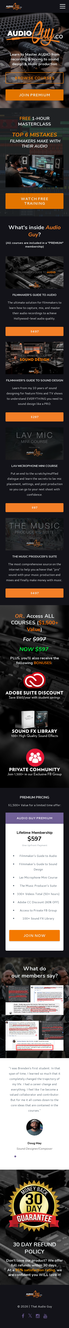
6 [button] (43, 1156)
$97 (34, 507)
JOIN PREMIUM (34, 94)
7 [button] (48, 1156)
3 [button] (26, 1156)
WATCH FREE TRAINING (34, 201)
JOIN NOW (34, 935)
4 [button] (32, 1156)
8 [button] (54, 1156)
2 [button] (21, 1156)
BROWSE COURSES (34, 77)
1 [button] (15, 1156)
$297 (35, 417)
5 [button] (37, 1156)
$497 (34, 331)
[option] (34, 1108)
